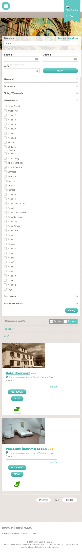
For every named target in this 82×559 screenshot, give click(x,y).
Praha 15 (11, 153)
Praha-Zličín (12, 230)
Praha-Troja (12, 221)
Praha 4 (11, 244)
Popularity (8, 328)
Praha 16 (11, 194)
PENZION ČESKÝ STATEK (26, 449)
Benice (10, 142)
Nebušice (11, 176)
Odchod (47, 54)
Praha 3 (11, 208)
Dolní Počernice (14, 167)
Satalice (11, 181)
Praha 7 (11, 262)
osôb (6, 66)
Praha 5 (11, 253)
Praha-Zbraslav (14, 226)
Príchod (8, 54)
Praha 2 (11, 239)
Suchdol (11, 189)
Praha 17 (11, 115)
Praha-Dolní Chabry (16, 203)
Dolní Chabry (13, 158)
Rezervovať (17, 391)
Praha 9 (11, 271)
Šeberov (11, 185)
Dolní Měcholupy (15, 162)
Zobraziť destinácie (68, 38)
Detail (17, 398)
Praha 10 (11, 275)
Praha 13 (11, 248)
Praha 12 (11, 284)
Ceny (6, 335)
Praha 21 (11, 133)
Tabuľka (57, 321)
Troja (9, 289)
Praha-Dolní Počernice (17, 212)
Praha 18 (11, 119)
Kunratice (11, 171)
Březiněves (12, 110)
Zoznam (72, 321)
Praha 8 (11, 266)
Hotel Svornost (18, 373)
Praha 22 (11, 137)
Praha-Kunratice (14, 217)
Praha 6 (11, 257)
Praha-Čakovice (14, 106)
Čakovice (11, 146)
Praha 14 (11, 198)
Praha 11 (11, 280)
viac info (53, 386)
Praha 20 (11, 128)
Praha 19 (11, 124)
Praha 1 (11, 235)
